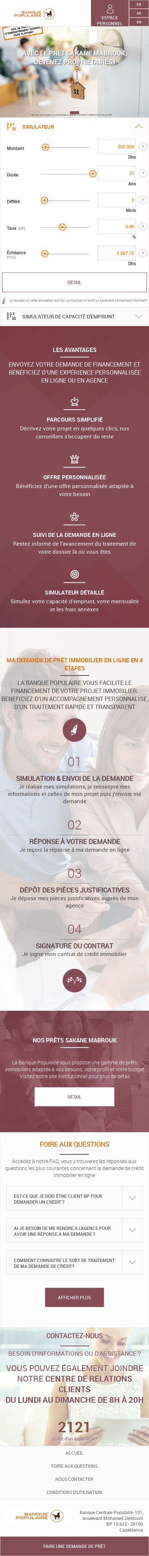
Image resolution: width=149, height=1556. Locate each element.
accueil (74, 1453)
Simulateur (38, 126)
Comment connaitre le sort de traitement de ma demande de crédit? (64, 1263)
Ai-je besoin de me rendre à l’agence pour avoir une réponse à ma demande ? (62, 1231)
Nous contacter (74, 1479)
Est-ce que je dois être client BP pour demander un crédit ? (58, 1199)
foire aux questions (74, 1466)
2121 (74, 1427)
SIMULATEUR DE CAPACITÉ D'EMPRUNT (68, 316)
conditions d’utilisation (74, 1492)
